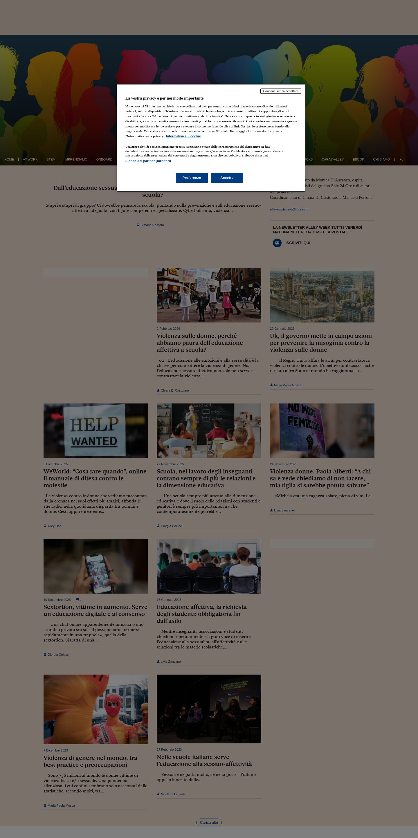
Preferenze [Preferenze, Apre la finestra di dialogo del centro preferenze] (192, 177)
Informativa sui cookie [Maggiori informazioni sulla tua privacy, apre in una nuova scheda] (183, 136)
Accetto (227, 177)
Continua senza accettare (280, 91)
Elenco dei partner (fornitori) (148, 161)
